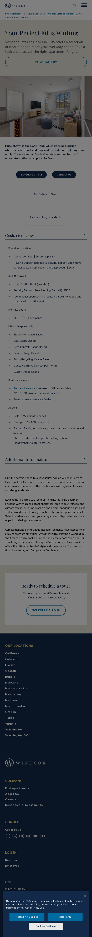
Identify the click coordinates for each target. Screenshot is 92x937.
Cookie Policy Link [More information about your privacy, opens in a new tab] (34, 907)
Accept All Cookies (27, 917)
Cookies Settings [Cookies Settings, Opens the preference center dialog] (46, 926)
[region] (46, 914)
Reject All (65, 917)
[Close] (85, 896)
